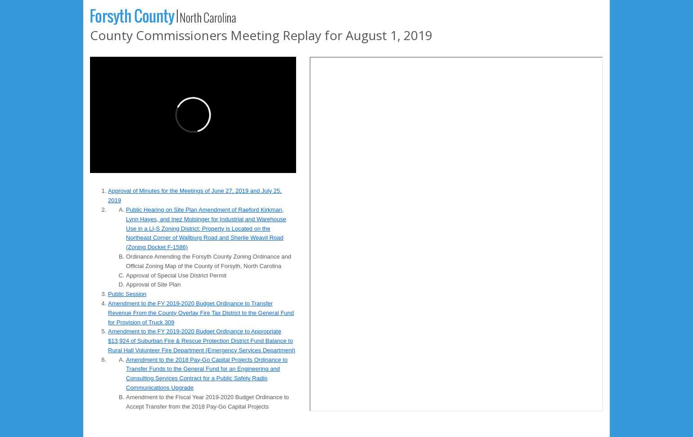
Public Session (127, 294)
